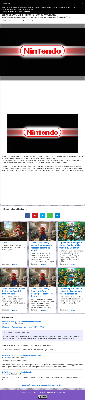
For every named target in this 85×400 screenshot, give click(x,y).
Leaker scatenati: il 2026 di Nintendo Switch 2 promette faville (13, 292)
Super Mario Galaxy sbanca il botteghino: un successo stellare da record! (41, 248)
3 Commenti (29, 21)
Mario (4, 244)
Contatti (38, 393)
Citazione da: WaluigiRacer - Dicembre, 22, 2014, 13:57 (22, 327)
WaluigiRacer (7, 357)
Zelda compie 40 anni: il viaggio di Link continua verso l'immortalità (70, 292)
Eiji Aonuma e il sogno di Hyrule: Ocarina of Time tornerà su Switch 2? (70, 246)
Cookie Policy (59, 393)
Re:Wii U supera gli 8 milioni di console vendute (20, 322)
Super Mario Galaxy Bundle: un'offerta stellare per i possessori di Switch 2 (42, 293)
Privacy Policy (47, 393)
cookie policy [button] (29, 9)
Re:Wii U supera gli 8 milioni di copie (15, 373)
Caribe (15, 265)
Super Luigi (6, 374)
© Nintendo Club (27, 393)
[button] (82, 3)
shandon (6, 324)
